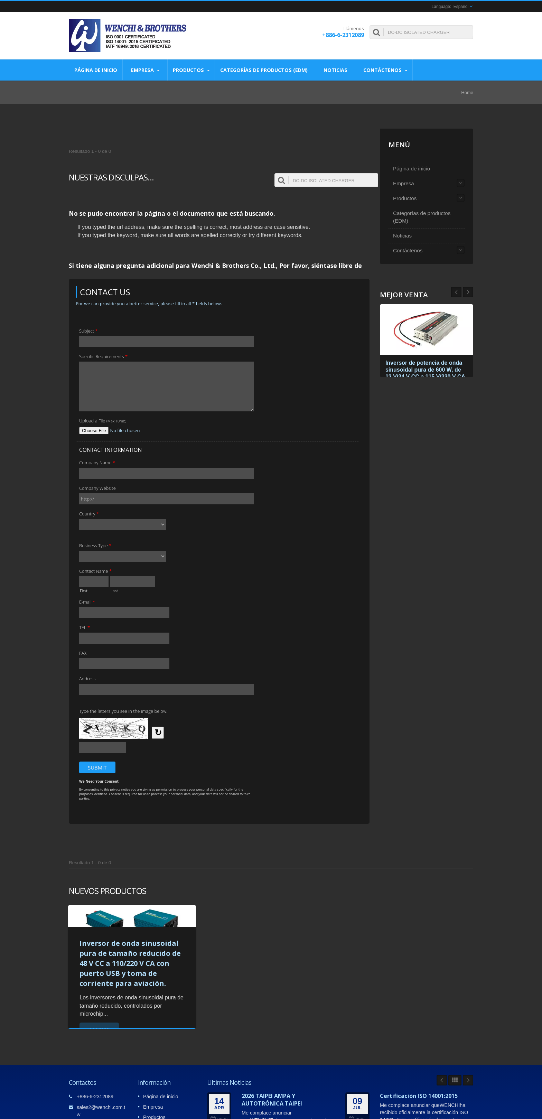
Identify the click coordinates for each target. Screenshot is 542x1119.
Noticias (335, 69)
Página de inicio (95, 69)
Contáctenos (385, 70)
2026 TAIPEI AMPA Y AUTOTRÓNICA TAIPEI (272, 1099)
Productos (191, 70)
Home (467, 92)
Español (461, 6)
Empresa (145, 70)
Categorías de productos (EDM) (264, 69)
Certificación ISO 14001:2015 (419, 1096)
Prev (468, 292)
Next (456, 292)
